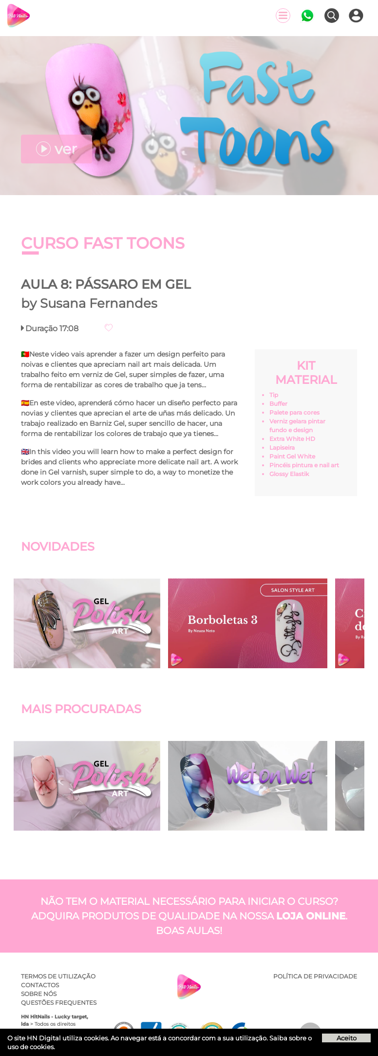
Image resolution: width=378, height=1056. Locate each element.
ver (56, 149)
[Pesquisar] (331, 15)
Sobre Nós (39, 993)
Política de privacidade (315, 976)
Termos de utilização (58, 976)
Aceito (347, 1038)
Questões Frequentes (58, 1002)
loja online (310, 916)
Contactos (40, 985)
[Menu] (283, 15)
